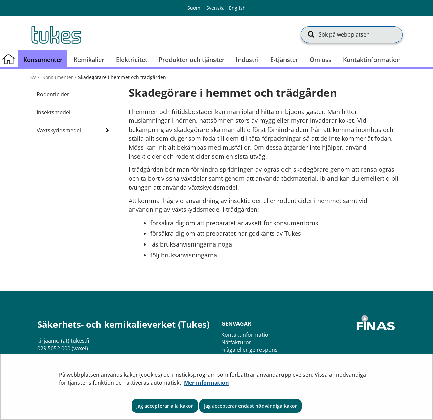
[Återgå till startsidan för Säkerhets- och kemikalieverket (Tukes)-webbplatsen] (55, 34)
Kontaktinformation (246, 335)
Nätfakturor (236, 342)
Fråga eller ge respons (249, 349)
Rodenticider (53, 94)
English (237, 8)
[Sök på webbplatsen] (352, 34)
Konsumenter (57, 77)
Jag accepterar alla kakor (164, 406)
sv (33, 77)
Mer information (206, 383)
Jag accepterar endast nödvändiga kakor (250, 406)
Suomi (194, 8)
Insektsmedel (53, 112)
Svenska (215, 8)
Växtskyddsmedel (59, 130)
